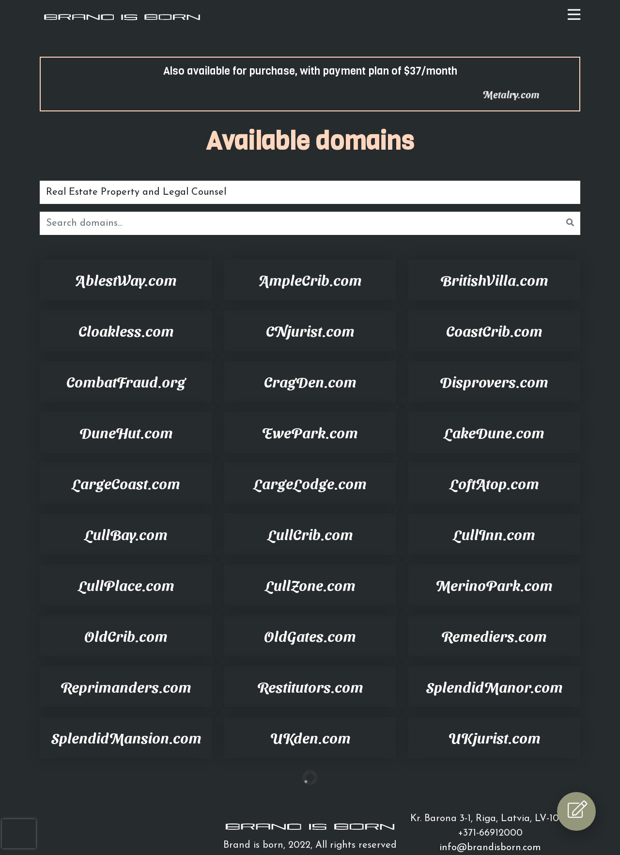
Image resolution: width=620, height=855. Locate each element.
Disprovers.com (494, 381)
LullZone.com (310, 584)
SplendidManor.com (494, 686)
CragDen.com (310, 381)
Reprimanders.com (126, 686)
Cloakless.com (126, 330)
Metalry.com (532, 94)
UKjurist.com (494, 737)
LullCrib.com (310, 534)
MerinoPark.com (494, 584)
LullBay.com (126, 534)
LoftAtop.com (494, 483)
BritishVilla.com (494, 279)
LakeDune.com (494, 432)
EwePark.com (310, 432)
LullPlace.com (126, 584)
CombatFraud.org (126, 381)
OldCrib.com (126, 635)
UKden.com (310, 737)
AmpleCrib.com (310, 279)
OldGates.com (310, 635)
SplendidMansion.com (126, 737)
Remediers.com (494, 635)
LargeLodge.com (310, 483)
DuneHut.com (126, 432)
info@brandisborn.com (490, 848)
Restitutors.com (310, 686)
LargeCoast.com (126, 483)
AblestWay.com (126, 279)
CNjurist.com (310, 330)
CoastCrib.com (494, 330)
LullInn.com (494, 534)
